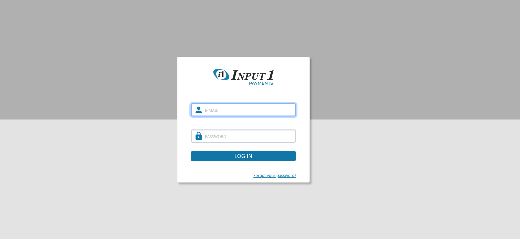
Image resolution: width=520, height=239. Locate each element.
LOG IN (243, 156)
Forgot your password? (274, 175)
